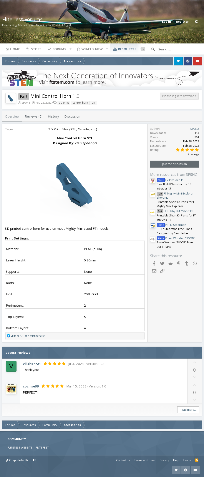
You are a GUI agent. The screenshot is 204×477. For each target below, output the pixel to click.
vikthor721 (32, 363)
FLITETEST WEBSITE (20, 447)
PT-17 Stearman (171, 225)
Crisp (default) (17, 460)
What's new (92, 49)
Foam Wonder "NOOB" (176, 238)
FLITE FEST (42, 447)
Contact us (123, 460)
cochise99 (31, 386)
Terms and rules (145, 460)
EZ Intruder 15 (170, 180)
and (28, 336)
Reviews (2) (34, 116)
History (53, 116)
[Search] (180, 49)
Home (15, 49)
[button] (70, 48)
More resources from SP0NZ (173, 174)
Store (36, 49)
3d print (64, 103)
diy (93, 103)
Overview (12, 116)
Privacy (164, 460)
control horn (80, 103)
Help (176, 460)
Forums (59, 49)
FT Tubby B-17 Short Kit (175, 211)
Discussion (72, 116)
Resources (127, 49)
